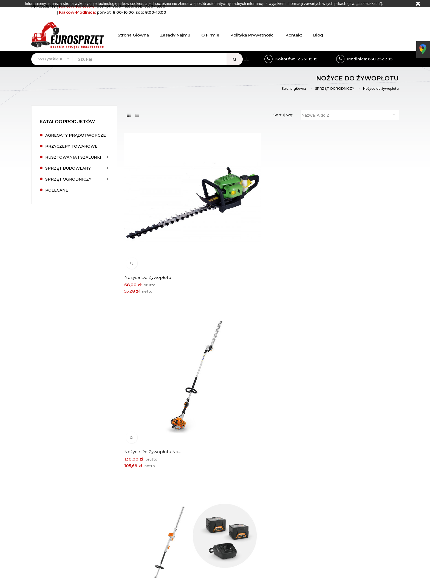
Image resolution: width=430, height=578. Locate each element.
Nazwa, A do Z (350, 115)
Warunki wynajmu (300, 470)
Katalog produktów (67, 121)
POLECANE (56, 190)
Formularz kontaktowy (304, 479)
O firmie (352, 470)
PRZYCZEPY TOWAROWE (71, 146)
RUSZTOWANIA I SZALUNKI (73, 157)
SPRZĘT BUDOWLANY (68, 168)
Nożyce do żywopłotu (148, 226)
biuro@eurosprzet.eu (70, 505)
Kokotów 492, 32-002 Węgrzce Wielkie (89, 471)
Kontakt (352, 488)
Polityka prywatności (302, 498)
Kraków (102, 519)
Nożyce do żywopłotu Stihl (247, 348)
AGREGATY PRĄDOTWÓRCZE (75, 135)
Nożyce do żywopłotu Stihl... (342, 348)
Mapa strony (356, 498)
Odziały (289, 488)
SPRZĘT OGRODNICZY (68, 179)
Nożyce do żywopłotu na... (247, 226)
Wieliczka (123, 519)
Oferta (350, 479)
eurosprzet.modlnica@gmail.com (206, 505)
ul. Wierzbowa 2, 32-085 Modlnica (208, 471)
